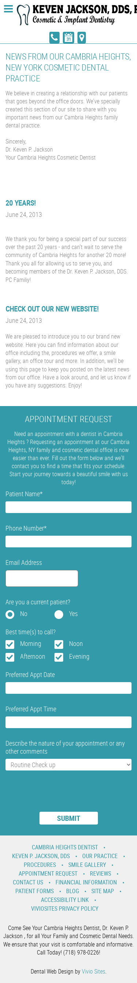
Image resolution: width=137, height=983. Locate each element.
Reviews (100, 873)
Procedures (40, 865)
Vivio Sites (93, 971)
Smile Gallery (87, 865)
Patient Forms (34, 891)
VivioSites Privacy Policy (64, 908)
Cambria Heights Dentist (65, 847)
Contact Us (28, 882)
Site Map (102, 891)
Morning (30, 643)
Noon (76, 643)
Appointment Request (48, 873)
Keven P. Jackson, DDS (41, 856)
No (23, 613)
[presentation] (61, 795)
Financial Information (86, 882)
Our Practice (100, 856)
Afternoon (32, 656)
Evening (79, 656)
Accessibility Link (65, 900)
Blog (72, 891)
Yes (73, 613)
